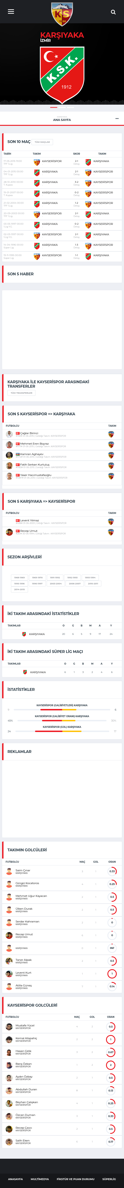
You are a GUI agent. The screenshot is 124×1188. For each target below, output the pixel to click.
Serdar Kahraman (27, 921)
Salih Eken (23, 1140)
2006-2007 (75, 583)
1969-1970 (37, 577)
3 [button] (70, 107)
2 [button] (62, 107)
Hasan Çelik (24, 1051)
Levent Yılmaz (27, 520)
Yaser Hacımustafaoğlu (33, 475)
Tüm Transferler (21, 393)
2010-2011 (93, 583)
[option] (62, 76)
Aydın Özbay (24, 1076)
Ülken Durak (24, 908)
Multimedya (40, 1179)
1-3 (76, 246)
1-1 (76, 257)
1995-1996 (19, 583)
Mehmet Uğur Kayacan (31, 896)
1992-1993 (72, 577)
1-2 (76, 204)
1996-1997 (37, 583)
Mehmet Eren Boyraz (32, 443)
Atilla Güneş (24, 985)
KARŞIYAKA (101, 161)
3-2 (76, 183)
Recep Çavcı (24, 1127)
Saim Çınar (23, 870)
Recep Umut (27, 530)
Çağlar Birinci (27, 433)
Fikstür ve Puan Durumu (75, 1179)
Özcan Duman (25, 1115)
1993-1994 (90, 577)
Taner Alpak (24, 960)
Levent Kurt (23, 972)
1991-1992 (55, 577)
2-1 (76, 162)
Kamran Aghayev (29, 454)
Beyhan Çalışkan (27, 1102)
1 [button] (53, 107)
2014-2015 (19, 589)
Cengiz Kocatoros (27, 883)
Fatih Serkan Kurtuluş (33, 464)
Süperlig (109, 1179)
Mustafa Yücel (25, 1025)
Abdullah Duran (26, 1089)
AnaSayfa (15, 1179)
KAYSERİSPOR (52, 161)
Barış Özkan (24, 1063)
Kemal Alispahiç (26, 1038)
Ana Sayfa (62, 119)
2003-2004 (56, 583)
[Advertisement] (46, 798)
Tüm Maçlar (42, 142)
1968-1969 (19, 577)
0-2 (76, 194)
